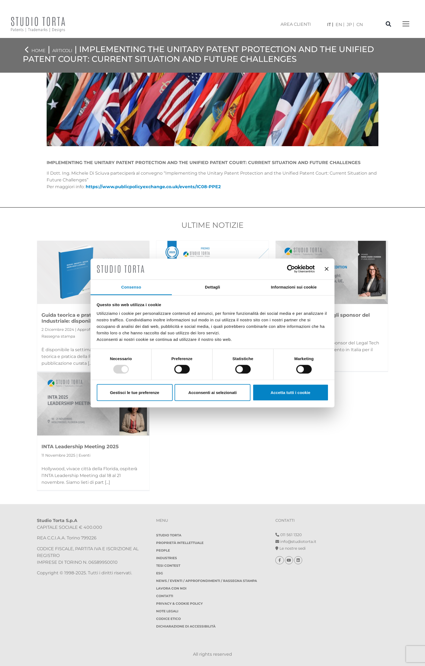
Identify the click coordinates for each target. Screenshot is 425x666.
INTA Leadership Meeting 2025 (80, 447)
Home (38, 50)
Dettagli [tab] (212, 286)
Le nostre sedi (290, 548)
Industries (166, 558)
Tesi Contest (168, 565)
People (163, 550)
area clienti (296, 24)
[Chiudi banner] (327, 269)
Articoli (62, 50)
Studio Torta (168, 535)
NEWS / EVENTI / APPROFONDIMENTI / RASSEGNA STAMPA (206, 581)
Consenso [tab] (131, 286)
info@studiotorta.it (295, 541)
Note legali (167, 611)
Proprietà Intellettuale (180, 543)
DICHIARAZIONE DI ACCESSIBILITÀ (185, 626)
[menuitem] (330, 24)
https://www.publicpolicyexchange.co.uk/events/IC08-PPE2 (153, 186)
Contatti (164, 596)
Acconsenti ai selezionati (212, 392)
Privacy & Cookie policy (179, 603)
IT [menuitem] (329, 24)
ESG (159, 573)
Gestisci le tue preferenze (134, 392)
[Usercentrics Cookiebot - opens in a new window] (291, 269)
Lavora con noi (171, 588)
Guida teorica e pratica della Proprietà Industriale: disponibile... (89, 318)
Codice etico (168, 619)
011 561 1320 (288, 534)
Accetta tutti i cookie (290, 392)
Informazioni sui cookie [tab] (294, 286)
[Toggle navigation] (406, 24)
